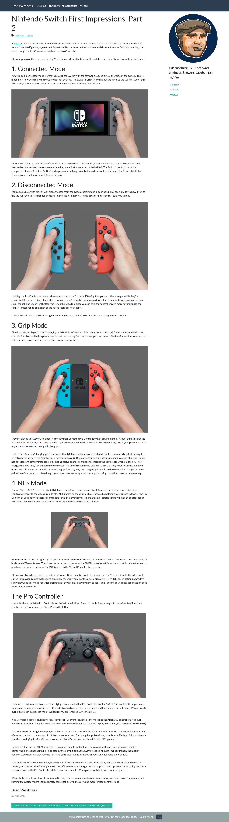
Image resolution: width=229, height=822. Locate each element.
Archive (54, 5)
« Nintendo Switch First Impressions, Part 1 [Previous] (36, 805)
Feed (84, 5)
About (41, 5)
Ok (159, 817)
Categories (69, 5)
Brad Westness (22, 6)
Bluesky (174, 84)
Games (30, 36)
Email (174, 94)
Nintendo (19, 36)
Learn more (146, 816)
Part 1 (17, 43)
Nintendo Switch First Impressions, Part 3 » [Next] (87, 805)
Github (174, 89)
